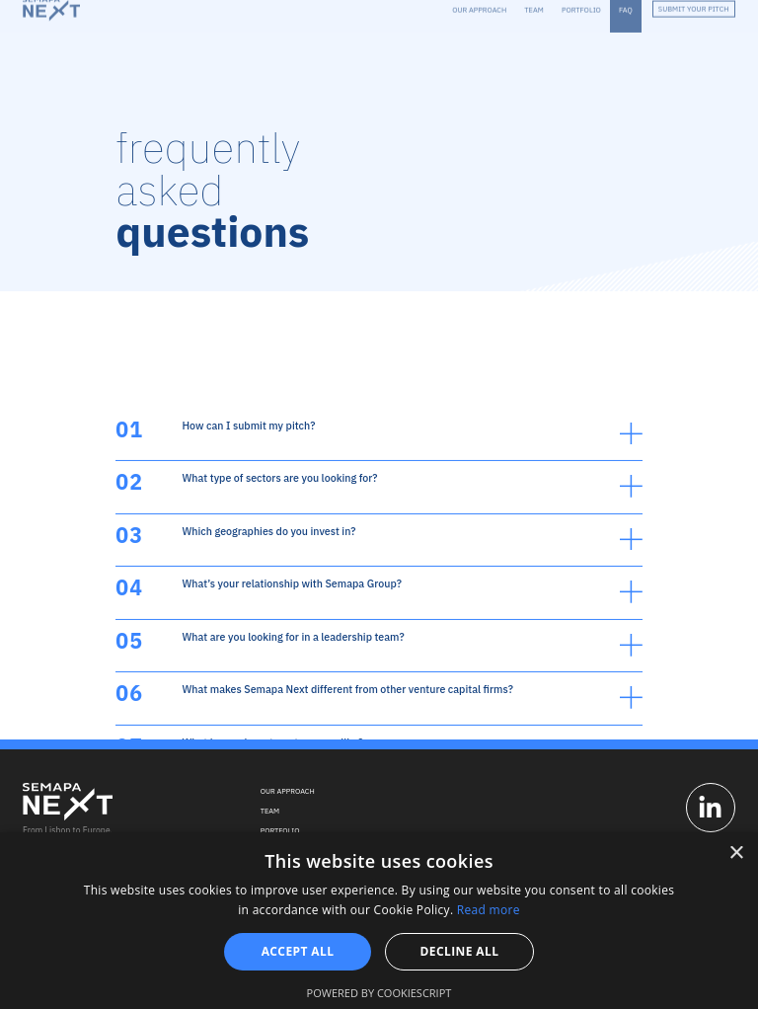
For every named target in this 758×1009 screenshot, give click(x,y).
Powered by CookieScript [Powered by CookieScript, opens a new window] (379, 992)
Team (270, 810)
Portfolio (280, 830)
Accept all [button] (298, 951)
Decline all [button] (459, 951)
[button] (378, 535)
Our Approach (288, 791)
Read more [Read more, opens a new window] (488, 909)
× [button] (735, 853)
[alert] (379, 920)
